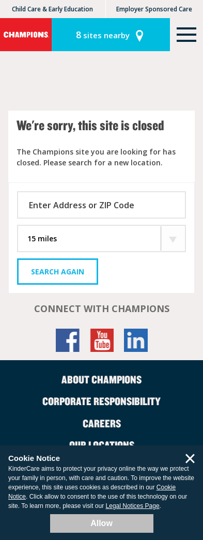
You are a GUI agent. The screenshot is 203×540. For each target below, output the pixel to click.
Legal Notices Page (133, 506)
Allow (101, 523)
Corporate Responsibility (101, 401)
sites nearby (103, 34)
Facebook (68, 340)
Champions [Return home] (26, 34)
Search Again (57, 271)
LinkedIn (136, 340)
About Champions (101, 379)
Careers (102, 423)
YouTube (102, 340)
